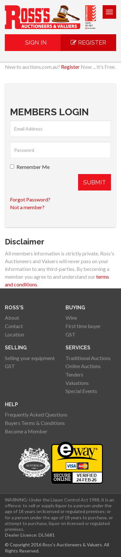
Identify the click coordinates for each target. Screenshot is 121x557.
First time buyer (83, 326)
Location (14, 334)
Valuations (77, 383)
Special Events (81, 391)
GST (71, 334)
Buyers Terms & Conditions (35, 423)
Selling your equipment (30, 358)
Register (88, 42)
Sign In (33, 42)
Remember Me (30, 167)
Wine (71, 318)
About (12, 318)
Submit (94, 182)
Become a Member (26, 431)
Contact (14, 326)
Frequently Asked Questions (36, 414)
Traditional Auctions (88, 358)
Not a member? (27, 207)
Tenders (74, 374)
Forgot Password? (30, 199)
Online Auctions (83, 366)
